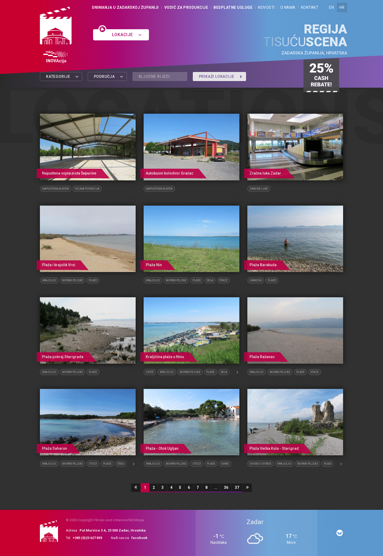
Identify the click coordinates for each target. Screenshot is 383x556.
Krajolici (49, 280)
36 (226, 487)
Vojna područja (87, 188)
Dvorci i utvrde (260, 463)
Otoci (93, 463)
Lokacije (126, 34)
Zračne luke (259, 188)
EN (331, 7)
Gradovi (256, 280)
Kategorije (62, 76)
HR (341, 7)
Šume (225, 463)
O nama (287, 7)
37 (237, 487)
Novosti (266, 7)
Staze (223, 280)
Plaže (93, 280)
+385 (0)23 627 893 (87, 538)
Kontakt (310, 7)
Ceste (150, 372)
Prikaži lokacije (221, 76)
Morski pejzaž (72, 280)
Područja (108, 76)
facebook (139, 538)
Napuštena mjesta (55, 188)
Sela (210, 280)
